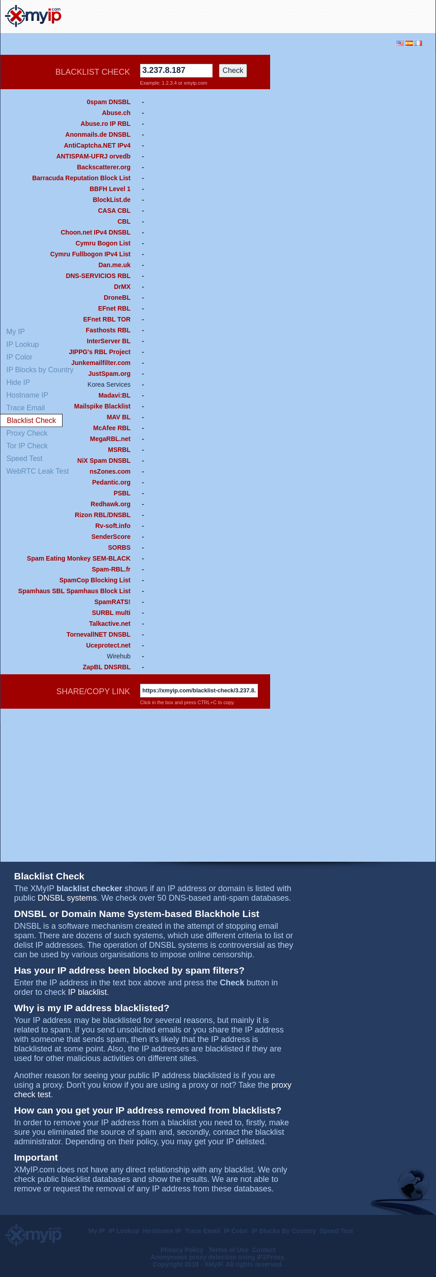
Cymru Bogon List (103, 243)
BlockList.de (112, 199)
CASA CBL (114, 210)
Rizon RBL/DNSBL (103, 514)
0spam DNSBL (109, 102)
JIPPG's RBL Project (100, 351)
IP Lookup (124, 1230)
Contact (264, 1249)
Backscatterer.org (104, 167)
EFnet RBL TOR (107, 319)
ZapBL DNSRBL (106, 667)
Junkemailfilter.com (101, 362)
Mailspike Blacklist (102, 406)
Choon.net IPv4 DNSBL (96, 232)
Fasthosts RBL (108, 330)
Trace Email (202, 1230)
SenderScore (111, 536)
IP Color (236, 1230)
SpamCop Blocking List (95, 580)
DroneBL (117, 297)
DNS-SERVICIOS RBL (98, 275)
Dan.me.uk (114, 265)
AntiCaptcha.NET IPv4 (97, 145)
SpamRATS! (112, 601)
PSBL (122, 493)
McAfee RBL (112, 428)
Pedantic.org (111, 482)
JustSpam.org (109, 373)
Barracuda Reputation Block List (81, 178)
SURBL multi (111, 612)
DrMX (122, 286)
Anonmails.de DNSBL (98, 134)
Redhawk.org (111, 504)
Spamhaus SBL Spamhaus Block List (74, 591)
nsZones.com (110, 471)
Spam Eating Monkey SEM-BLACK (79, 558)
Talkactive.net (110, 623)
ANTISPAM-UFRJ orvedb (93, 156)
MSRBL (119, 449)
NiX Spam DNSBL (104, 460)
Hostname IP (162, 1230)
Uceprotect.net (108, 645)
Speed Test (336, 1230)
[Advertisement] (347, 190)
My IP (96, 1230)
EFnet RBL (114, 308)
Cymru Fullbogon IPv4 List (90, 254)
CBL (124, 221)
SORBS (119, 547)
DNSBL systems (67, 898)
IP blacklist (87, 992)
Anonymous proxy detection (194, 1257)
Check (233, 70)
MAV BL (119, 417)
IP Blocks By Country (284, 1230)
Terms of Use (229, 1249)
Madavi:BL (114, 395)
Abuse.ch (116, 112)
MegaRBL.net (110, 438)
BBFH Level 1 (110, 188)
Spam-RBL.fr (111, 569)
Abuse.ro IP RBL (106, 123)
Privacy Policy (182, 1249)
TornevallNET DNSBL (99, 634)
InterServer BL (109, 341)
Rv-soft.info (113, 525)
